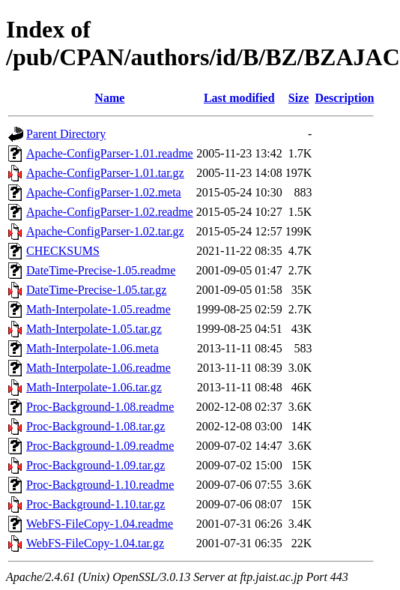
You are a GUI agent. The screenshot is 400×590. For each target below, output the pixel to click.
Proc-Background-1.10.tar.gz (95, 504)
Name (109, 97)
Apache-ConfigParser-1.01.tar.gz (105, 172)
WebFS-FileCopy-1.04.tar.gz (95, 543)
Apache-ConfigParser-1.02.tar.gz (105, 231)
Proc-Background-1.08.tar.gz (95, 426)
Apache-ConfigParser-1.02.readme (109, 211)
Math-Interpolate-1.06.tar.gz (94, 387)
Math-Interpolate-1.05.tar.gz (94, 328)
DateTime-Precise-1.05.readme (100, 270)
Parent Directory (66, 133)
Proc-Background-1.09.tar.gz (95, 465)
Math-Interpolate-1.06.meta (92, 348)
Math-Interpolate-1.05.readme (98, 309)
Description (344, 97)
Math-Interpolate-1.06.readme (98, 367)
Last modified (239, 97)
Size (298, 97)
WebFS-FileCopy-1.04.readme (99, 523)
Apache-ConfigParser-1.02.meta (103, 192)
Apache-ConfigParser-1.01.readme (109, 153)
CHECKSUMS (63, 250)
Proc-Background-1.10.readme (100, 484)
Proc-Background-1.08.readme (100, 406)
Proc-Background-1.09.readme (100, 445)
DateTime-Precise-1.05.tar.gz (96, 289)
